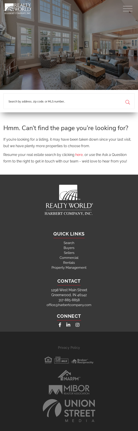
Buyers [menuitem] (69, 248)
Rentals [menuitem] (69, 263)
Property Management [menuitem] (69, 268)
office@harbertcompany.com (69, 305)
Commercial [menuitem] (69, 258)
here (79, 155)
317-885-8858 (69, 300)
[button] (127, 101)
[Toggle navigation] (128, 7)
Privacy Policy (69, 347)
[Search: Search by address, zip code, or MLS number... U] (69, 101)
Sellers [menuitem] (69, 253)
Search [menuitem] (69, 243)
